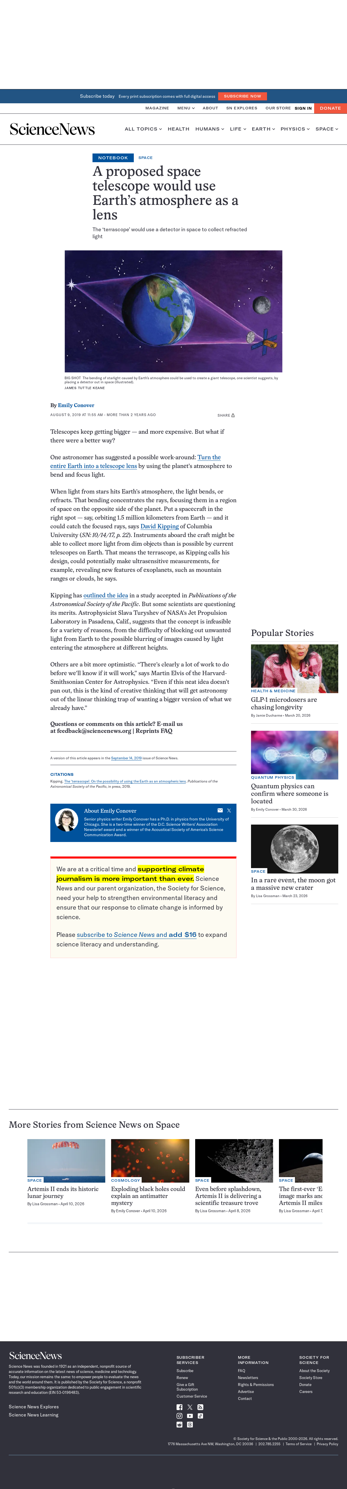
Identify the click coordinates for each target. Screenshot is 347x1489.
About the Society (314, 1370)
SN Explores (241, 108)
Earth (263, 129)
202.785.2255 (269, 1444)
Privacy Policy (327, 1444)
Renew (182, 1377)
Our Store (278, 108)
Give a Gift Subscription (187, 1387)
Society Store (310, 1377)
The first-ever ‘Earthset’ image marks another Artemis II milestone (310, 1196)
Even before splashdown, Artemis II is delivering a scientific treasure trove (228, 1196)
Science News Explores (34, 1407)
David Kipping (159, 527)
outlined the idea (105, 596)
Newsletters (248, 1377)
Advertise (246, 1391)
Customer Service (192, 1396)
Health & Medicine (273, 691)
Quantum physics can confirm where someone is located (289, 794)
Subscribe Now (242, 96)
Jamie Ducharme (269, 715)
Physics (295, 129)
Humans (209, 129)
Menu (186, 108)
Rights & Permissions (256, 1384)
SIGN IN (303, 108)
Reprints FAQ (154, 731)
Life (238, 129)
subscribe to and (137, 934)
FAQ (241, 1370)
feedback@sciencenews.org (94, 731)
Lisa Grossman (268, 896)
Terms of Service (299, 1444)
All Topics (143, 129)
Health (179, 129)
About (210, 108)
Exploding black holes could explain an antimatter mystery (148, 1196)
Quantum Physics (272, 777)
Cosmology (125, 1180)
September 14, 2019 (126, 758)
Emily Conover (76, 405)
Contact (245, 1398)
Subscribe (185, 1370)
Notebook (113, 157)
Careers (306, 1391)
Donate (330, 108)
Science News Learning (33, 1415)
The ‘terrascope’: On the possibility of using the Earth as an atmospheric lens (125, 781)
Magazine (157, 108)
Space (327, 129)
